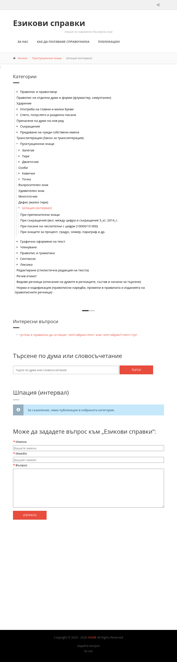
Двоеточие (30, 162)
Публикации (109, 42)
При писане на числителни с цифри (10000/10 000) (59, 226)
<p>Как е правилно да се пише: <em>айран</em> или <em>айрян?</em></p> (78, 335)
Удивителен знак (31, 191)
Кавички (28, 173)
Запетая (28, 150)
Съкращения (30, 126)
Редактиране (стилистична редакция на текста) (53, 270)
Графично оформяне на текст (42, 241)
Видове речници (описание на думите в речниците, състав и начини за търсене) (79, 282)
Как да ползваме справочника (63, 42)
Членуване (28, 247)
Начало (22, 58)
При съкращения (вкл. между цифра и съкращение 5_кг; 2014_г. (69, 220)
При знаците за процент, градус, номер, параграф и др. (62, 232)
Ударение (24, 103)
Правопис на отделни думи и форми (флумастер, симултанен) (64, 97)
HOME (92, 637)
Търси (136, 370)
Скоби (23, 167)
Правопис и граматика (37, 253)
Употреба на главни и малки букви (47, 109)
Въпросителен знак (33, 185)
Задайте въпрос (88, 646)
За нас (22, 42)
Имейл (20, 453)
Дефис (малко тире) (33, 202)
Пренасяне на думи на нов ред (40, 120)
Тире (25, 156)
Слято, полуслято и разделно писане (48, 115)
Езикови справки (49, 22)
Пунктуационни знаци (47, 58)
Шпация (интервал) (37, 208)
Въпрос (20, 465)
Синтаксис (28, 258)
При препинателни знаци (40, 214)
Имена (20, 442)
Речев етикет (27, 276)
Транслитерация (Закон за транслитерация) (50, 138)
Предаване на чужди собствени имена (49, 132)
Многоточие (28, 196)
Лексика (26, 264)
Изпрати (30, 515)
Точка (26, 179)
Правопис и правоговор (38, 92)
